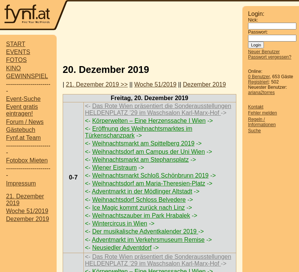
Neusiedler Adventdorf (121, 247)
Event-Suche (23, 99)
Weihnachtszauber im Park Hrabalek (141, 215)
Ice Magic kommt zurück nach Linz (138, 207)
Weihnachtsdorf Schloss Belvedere (139, 199)
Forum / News (25, 122)
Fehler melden (262, 113)
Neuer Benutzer (264, 51)
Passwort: (258, 32)
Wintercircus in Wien (119, 223)
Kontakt (256, 107)
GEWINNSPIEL (27, 76)
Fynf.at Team (23, 137)
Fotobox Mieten (27, 160)
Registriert (258, 82)
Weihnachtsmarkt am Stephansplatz (140, 159)
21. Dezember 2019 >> (97, 84)
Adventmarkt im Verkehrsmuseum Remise (148, 239)
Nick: (253, 20)
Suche (254, 130)
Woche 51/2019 (27, 211)
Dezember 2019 (27, 219)
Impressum (21, 183)
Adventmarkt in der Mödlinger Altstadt (142, 191)
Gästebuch (20, 130)
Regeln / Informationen (262, 122)
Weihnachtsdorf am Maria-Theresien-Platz (148, 183)
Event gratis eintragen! (22, 110)
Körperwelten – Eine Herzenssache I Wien (149, 120)
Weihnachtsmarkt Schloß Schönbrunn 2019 (150, 175)
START (15, 44)
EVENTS (18, 52)
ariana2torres (261, 92)
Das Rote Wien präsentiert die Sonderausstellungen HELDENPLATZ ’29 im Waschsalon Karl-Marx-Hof (158, 109)
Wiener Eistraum (114, 167)
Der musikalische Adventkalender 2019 (145, 231)
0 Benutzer (259, 76)
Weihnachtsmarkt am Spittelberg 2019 (143, 143)
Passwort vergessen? (269, 57)
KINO (13, 68)
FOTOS (16, 60)
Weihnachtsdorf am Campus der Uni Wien (148, 151)
